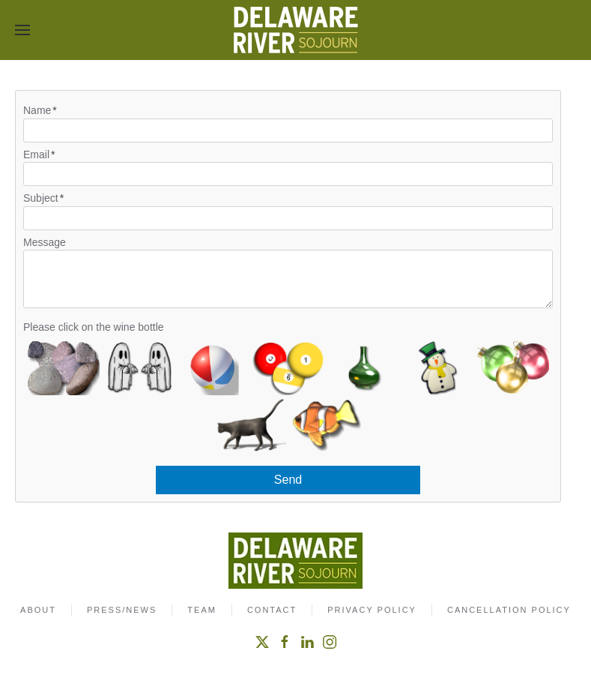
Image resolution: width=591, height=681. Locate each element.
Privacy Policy (371, 611)
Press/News (122, 611)
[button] (22, 30)
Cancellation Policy (509, 611)
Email (36, 154)
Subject (40, 198)
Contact (272, 611)
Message (44, 242)
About (38, 611)
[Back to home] (295, 30)
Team (201, 611)
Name (37, 110)
